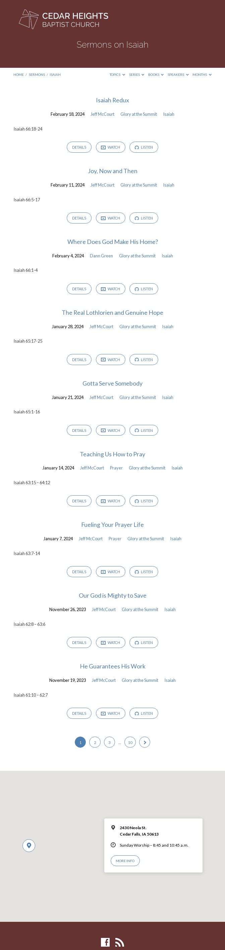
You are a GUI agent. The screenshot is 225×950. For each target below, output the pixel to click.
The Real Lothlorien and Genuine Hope (112, 313)
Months (202, 74)
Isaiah (55, 74)
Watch (110, 147)
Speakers (178, 74)
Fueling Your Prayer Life (112, 526)
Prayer (116, 468)
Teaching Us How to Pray (112, 454)
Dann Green (101, 256)
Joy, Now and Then (112, 171)
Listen (144, 147)
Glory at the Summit (138, 114)
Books (156, 74)
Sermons (37, 74)
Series (137, 74)
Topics (117, 74)
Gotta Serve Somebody (112, 384)
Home (18, 74)
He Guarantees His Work (113, 667)
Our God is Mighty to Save (113, 596)
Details (78, 147)
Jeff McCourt (102, 114)
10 (130, 744)
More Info (125, 862)
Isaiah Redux (112, 100)
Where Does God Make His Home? (112, 242)
